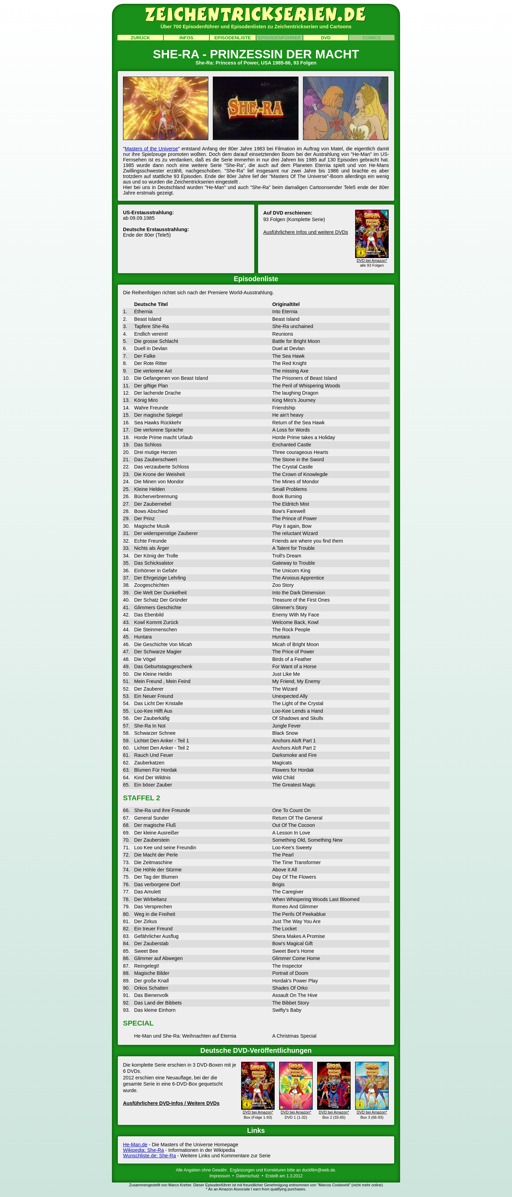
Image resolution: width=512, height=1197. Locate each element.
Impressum (219, 1176)
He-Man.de (135, 1144)
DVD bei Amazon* (258, 1109)
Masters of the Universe (151, 148)
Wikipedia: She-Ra (143, 1150)
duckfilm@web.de (318, 1170)
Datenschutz (247, 1176)
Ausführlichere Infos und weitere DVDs (305, 232)
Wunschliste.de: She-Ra (149, 1155)
